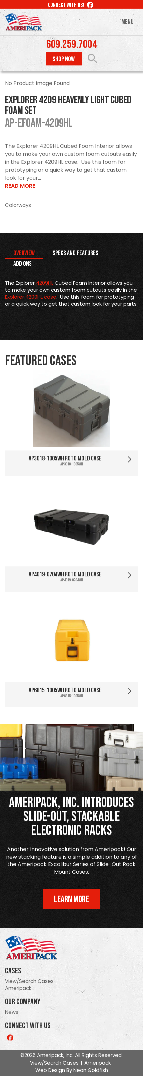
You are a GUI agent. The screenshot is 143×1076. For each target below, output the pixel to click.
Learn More (71, 899)
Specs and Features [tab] (75, 253)
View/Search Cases (29, 981)
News (11, 1012)
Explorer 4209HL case (30, 296)
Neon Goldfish (90, 1070)
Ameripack (18, 988)
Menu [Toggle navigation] (127, 22)
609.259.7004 (71, 44)
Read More (20, 186)
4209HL (44, 282)
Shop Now (64, 59)
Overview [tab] (24, 253)
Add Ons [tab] (22, 264)
